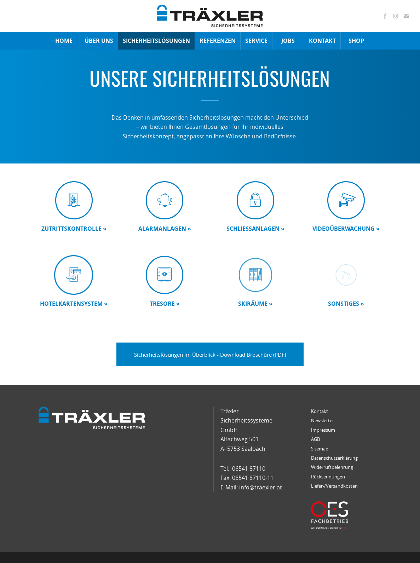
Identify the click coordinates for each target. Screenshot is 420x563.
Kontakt (319, 411)
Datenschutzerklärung (334, 458)
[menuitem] (64, 41)
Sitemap (319, 449)
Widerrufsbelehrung (332, 467)
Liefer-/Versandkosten (334, 486)
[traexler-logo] (210, 16)
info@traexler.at (260, 487)
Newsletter (322, 420)
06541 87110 (248, 468)
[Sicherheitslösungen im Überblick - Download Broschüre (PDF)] (210, 354)
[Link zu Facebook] (385, 16)
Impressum (323, 430)
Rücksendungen (328, 476)
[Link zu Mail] (406, 16)
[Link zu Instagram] (395, 16)
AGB (315, 439)
